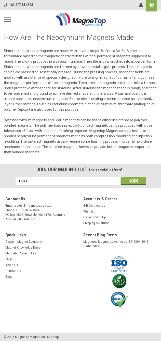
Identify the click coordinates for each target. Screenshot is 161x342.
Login (87, 217)
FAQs (9, 259)
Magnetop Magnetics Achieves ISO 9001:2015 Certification (116, 244)
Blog (8, 277)
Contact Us (13, 271)
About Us (11, 265)
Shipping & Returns (96, 223)
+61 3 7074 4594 (18, 5)
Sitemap (53, 337)
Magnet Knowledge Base (23, 247)
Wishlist (89, 211)
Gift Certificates (94, 205)
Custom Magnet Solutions (23, 241)
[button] (119, 264)
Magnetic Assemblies (20, 253)
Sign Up (100, 217)
